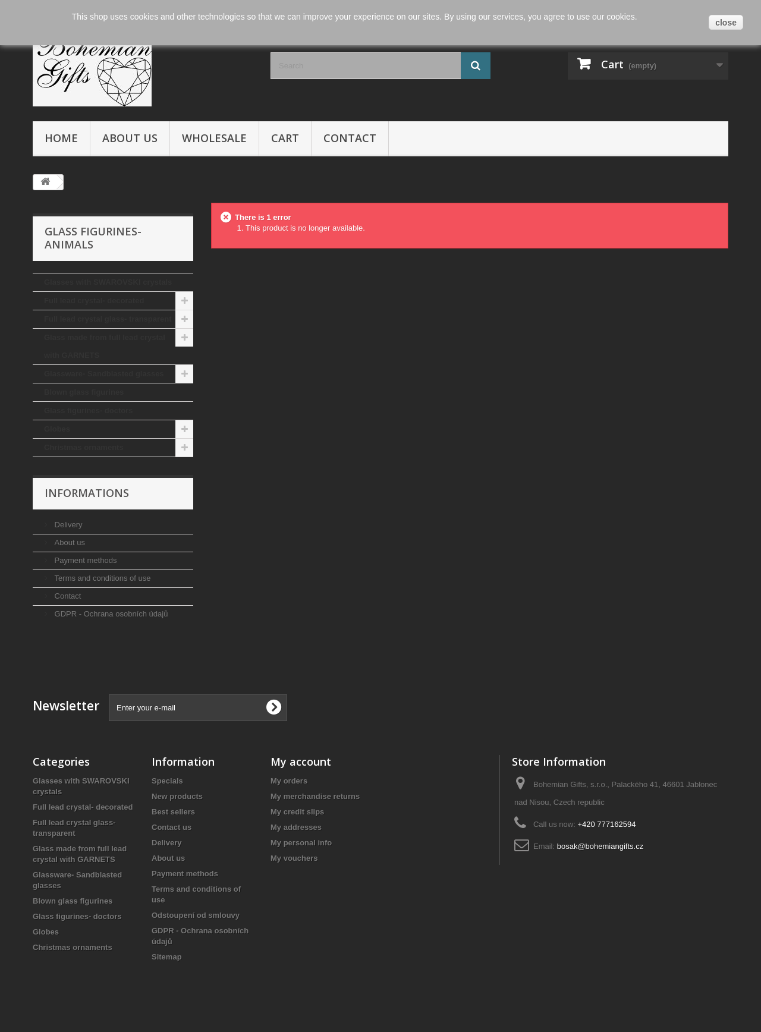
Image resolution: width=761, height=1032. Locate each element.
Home (61, 138)
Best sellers (173, 811)
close (726, 22)
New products (177, 796)
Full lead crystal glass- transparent (108, 318)
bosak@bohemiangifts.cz (600, 846)
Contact (349, 138)
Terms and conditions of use (101, 578)
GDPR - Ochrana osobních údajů (110, 613)
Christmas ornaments (84, 447)
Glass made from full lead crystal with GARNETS (104, 346)
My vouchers (294, 858)
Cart (285, 138)
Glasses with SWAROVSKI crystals (108, 282)
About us (130, 138)
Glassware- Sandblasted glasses (104, 373)
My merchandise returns (315, 796)
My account (301, 761)
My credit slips (297, 811)
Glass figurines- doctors (88, 410)
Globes (57, 428)
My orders (289, 780)
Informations (87, 493)
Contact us (171, 827)
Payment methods (84, 560)
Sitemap (167, 956)
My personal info (301, 842)
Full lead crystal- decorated (94, 300)
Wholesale (214, 138)
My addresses (296, 827)
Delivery (67, 524)
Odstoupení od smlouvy (196, 915)
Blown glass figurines (84, 392)
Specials (167, 780)
